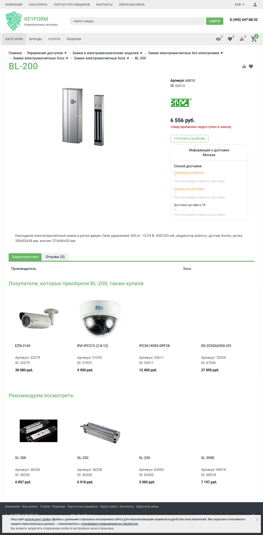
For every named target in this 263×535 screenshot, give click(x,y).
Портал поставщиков (72, 4)
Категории (14, 39)
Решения (74, 39)
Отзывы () (55, 257)
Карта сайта (108, 506)
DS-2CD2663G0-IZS (216, 346)
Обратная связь (132, 4)
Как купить (38, 4)
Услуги (54, 39)
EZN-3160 (22, 346)
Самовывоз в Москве (189, 172)
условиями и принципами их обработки (109, 524)
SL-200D (207, 458)
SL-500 (20, 458)
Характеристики (25, 257)
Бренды (35, 39)
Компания (13, 4)
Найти (215, 21)
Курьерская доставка (189, 188)
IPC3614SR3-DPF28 (154, 346)
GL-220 (82, 458)
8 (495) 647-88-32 (244, 20)
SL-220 (144, 458)
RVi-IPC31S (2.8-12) (92, 346)
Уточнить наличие (189, 138)
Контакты (104, 4)
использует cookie (38, 519)
